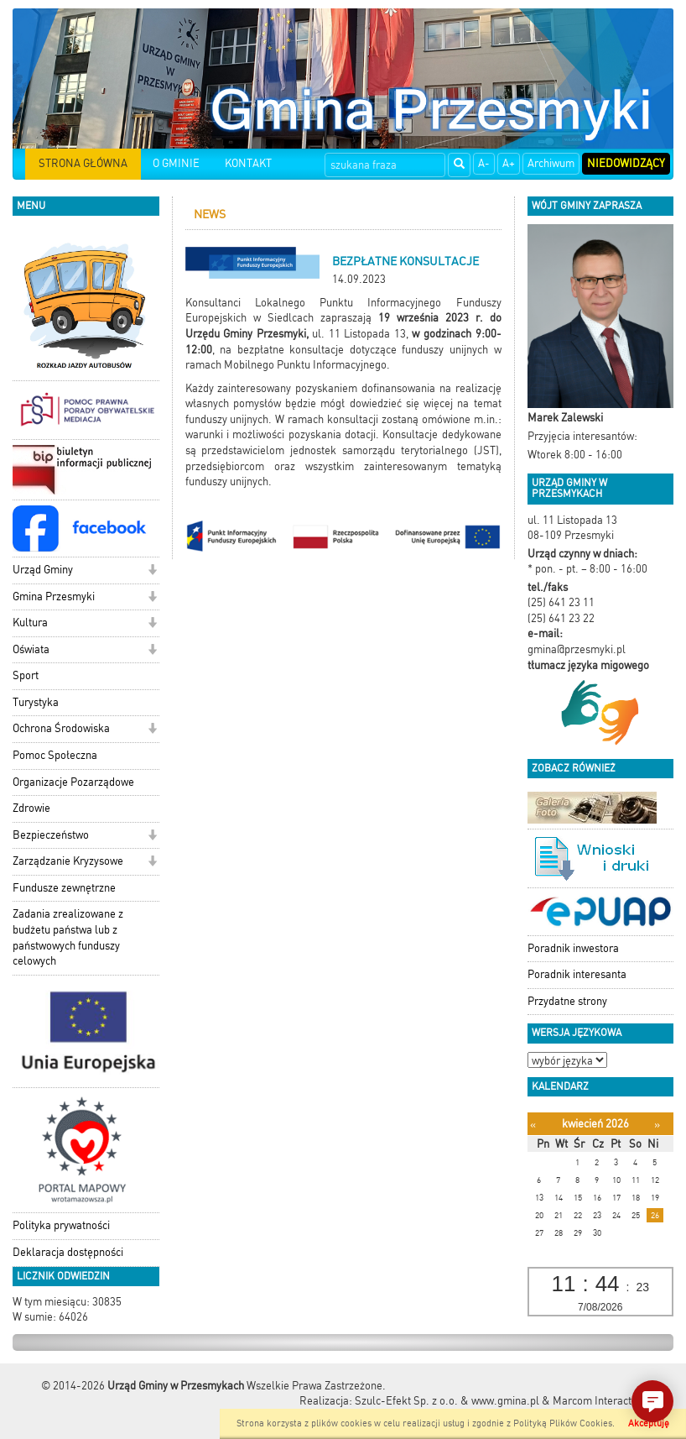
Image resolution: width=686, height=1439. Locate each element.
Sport (26, 675)
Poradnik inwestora (573, 948)
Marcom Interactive (599, 1401)
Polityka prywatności (61, 1225)
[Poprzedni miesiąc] (533, 1124)
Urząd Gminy (43, 569)
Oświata (31, 649)
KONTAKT (248, 163)
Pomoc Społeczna (55, 755)
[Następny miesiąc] (657, 1124)
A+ (508, 163)
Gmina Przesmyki (54, 596)
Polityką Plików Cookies (562, 1423)
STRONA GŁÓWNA (83, 163)
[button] (152, 571)
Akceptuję (648, 1423)
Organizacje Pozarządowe (73, 782)
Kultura (30, 622)
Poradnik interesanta (576, 974)
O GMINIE (176, 163)
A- (484, 163)
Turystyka (36, 702)
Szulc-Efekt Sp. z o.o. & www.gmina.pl (447, 1401)
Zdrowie (31, 808)
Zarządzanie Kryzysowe (68, 861)
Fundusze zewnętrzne (64, 888)
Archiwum (550, 163)
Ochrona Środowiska (61, 728)
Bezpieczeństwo (51, 835)
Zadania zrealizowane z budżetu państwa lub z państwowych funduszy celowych (68, 937)
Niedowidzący (626, 163)
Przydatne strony (567, 1001)
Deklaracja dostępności (68, 1252)
